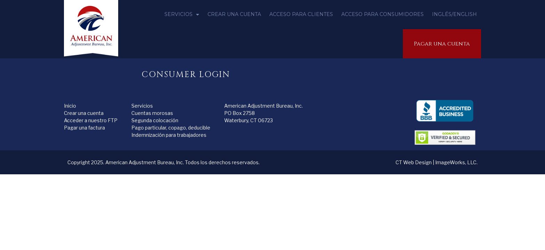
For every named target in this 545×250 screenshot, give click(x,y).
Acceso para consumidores (382, 14)
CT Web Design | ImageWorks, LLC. (437, 162)
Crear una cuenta (234, 14)
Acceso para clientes (301, 14)
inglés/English (454, 14)
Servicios (181, 14)
